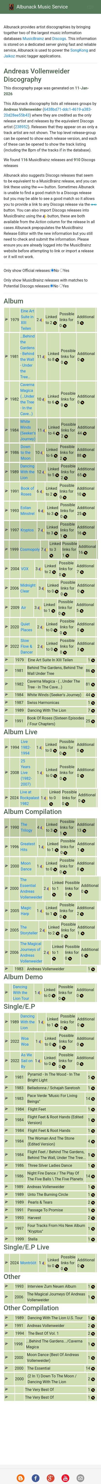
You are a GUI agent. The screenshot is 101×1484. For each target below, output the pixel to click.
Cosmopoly (30, 549)
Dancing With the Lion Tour (21, 993)
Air (23, 607)
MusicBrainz (33, 38)
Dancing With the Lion (27, 472)
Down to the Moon (26, 452)
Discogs (59, 38)
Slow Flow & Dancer (27, 646)
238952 (21, 127)
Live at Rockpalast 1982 (29, 798)
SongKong (79, 50)
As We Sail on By (27, 1061)
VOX (25, 569)
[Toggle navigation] (90, 7)
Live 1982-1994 (26, 747)
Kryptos (27, 530)
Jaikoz (9, 56)
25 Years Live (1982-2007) (26, 773)
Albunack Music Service (38, 7)
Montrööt (28, 1263)
